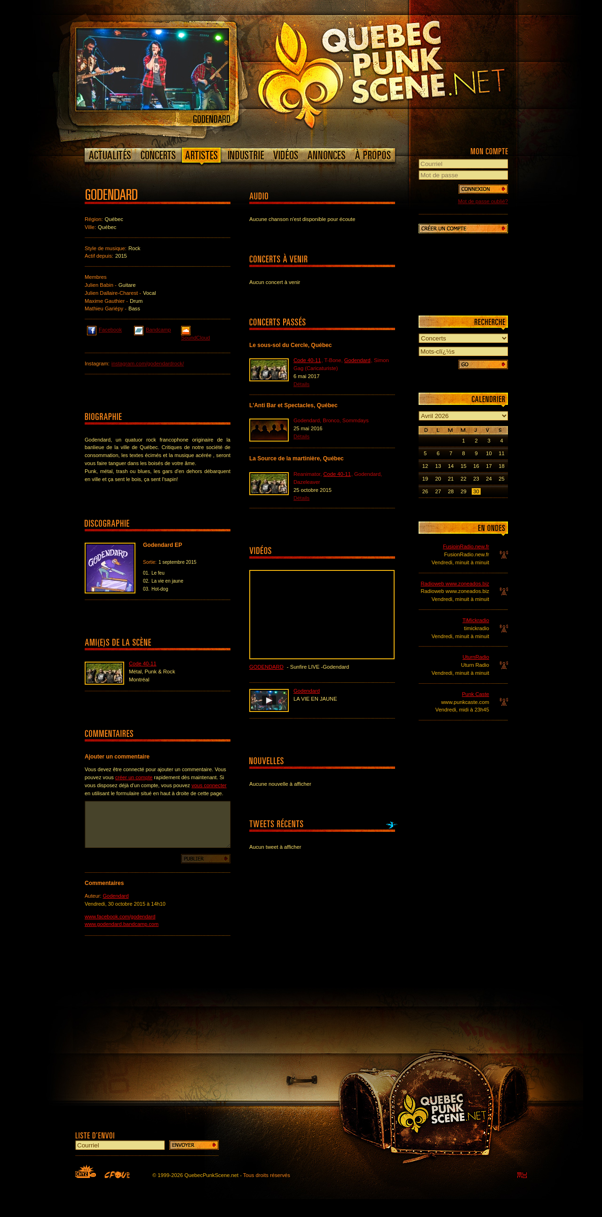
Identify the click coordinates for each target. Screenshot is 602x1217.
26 (425, 491)
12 (425, 466)
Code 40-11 (142, 663)
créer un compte (133, 777)
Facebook (104, 329)
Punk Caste (475, 694)
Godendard (116, 896)
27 (438, 491)
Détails (301, 384)
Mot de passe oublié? (483, 201)
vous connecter (209, 785)
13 (438, 466)
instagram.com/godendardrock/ (147, 363)
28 (450, 491)
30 (476, 491)
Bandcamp (152, 329)
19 (425, 479)
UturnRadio (475, 657)
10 (488, 453)
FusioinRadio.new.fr (466, 546)
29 (463, 491)
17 (488, 466)
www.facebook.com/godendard (120, 916)
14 (450, 466)
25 (501, 479)
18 (501, 466)
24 (488, 479)
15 (463, 466)
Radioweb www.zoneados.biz (454, 583)
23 (476, 479)
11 (501, 453)
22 (463, 479)
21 (450, 479)
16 (476, 466)
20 (438, 479)
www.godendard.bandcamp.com (121, 924)
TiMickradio (475, 620)
